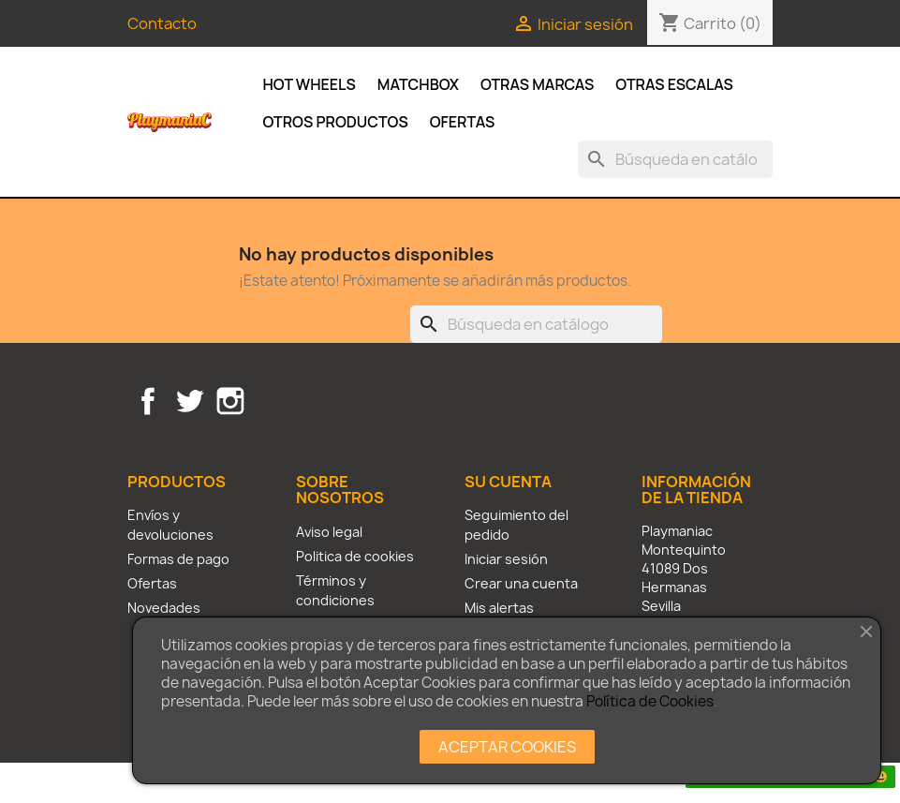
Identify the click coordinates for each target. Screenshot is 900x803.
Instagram (230, 401)
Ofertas (462, 122)
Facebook (148, 401)
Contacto (162, 23)
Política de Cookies (650, 701)
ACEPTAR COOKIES (507, 746)
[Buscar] (675, 159)
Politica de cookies (355, 556)
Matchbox (418, 84)
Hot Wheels (309, 84)
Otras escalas (674, 84)
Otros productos (335, 122)
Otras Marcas (537, 84)
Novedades (163, 608)
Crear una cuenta (521, 583)
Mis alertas (499, 608)
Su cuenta (508, 481)
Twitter (189, 401)
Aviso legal (329, 532)
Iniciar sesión (506, 559)
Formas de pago (178, 559)
